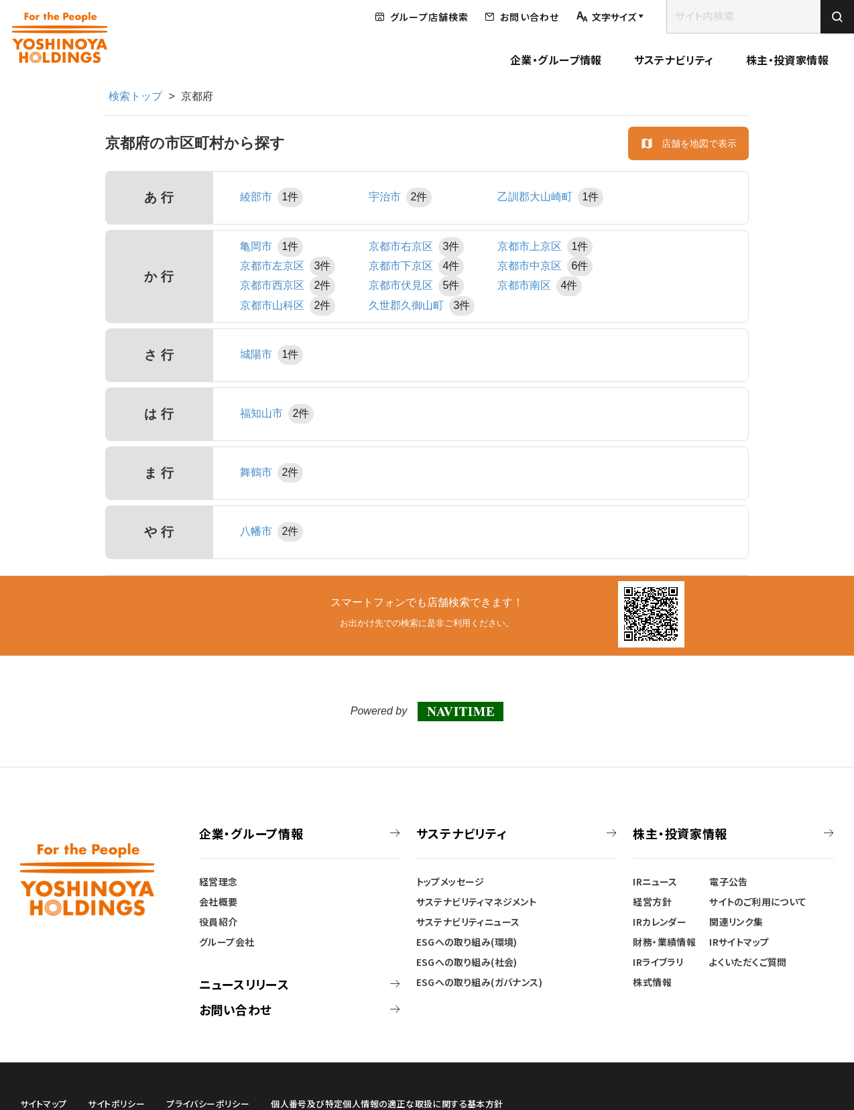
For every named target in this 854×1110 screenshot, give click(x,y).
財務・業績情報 (664, 941)
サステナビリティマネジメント (476, 901)
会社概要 (218, 901)
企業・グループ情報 (556, 60)
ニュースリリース (244, 984)
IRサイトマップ (739, 941)
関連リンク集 (736, 921)
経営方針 (652, 901)
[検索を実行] (837, 17)
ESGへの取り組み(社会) (466, 962)
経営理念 (218, 881)
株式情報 (652, 982)
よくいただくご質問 (748, 962)
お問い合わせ (235, 1009)
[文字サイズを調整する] (610, 17)
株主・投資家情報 (787, 60)
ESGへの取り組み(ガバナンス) (479, 982)
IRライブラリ (658, 962)
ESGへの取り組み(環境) (466, 941)
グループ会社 (226, 941)
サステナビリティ (674, 60)
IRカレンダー (659, 921)
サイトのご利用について (757, 901)
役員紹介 (218, 921)
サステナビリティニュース (468, 921)
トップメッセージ (450, 881)
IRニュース (655, 881)
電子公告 (728, 881)
